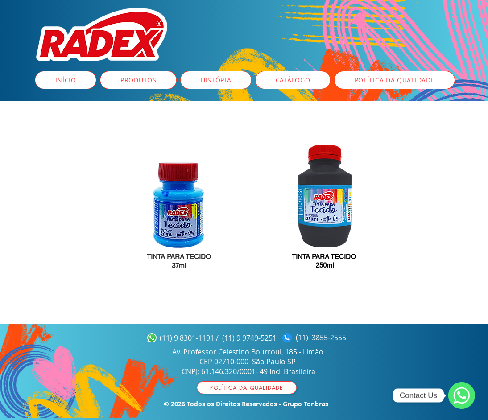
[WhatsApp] (461, 395)
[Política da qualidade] (247, 387)
